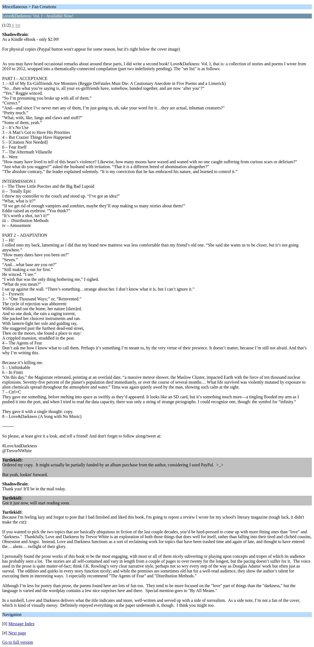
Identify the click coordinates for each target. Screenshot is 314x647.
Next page (17, 633)
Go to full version (17, 642)
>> (17, 25)
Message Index (21, 623)
